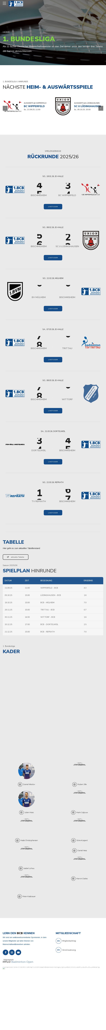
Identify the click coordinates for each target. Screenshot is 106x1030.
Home (6, 32)
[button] (5, 108)
